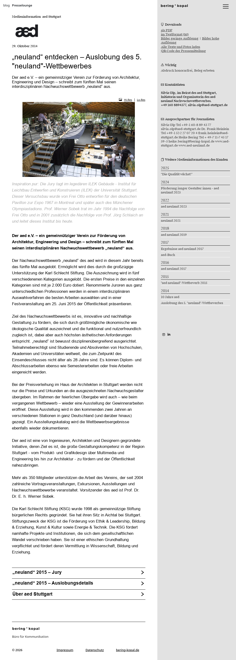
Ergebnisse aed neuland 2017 (182, 249)
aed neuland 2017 (174, 269)
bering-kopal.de (127, 650)
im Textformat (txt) (175, 34)
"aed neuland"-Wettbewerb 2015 (184, 283)
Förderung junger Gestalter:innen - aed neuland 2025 (190, 190)
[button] (141, 106)
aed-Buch (168, 255)
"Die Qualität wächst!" (176, 174)
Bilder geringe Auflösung (179, 38)
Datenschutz (95, 650)
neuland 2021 (171, 221)
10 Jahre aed (170, 297)
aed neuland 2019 (174, 235)
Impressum (65, 650)
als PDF (166, 30)
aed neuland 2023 (174, 206)
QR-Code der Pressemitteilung (183, 51)
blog (6, 5)
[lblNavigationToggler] (225, 6)
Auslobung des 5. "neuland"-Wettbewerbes (192, 303)
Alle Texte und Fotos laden (180, 47)
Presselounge (22, 5)
